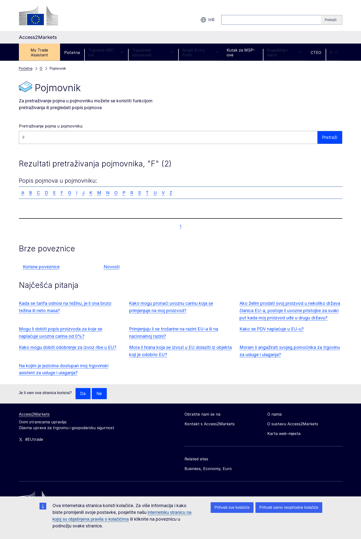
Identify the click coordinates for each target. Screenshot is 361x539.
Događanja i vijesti (284, 52)
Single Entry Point (200, 52)
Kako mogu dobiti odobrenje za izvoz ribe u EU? (67, 347)
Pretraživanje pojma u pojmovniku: (51, 126)
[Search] (331, 20)
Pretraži (329, 137)
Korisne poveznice (41, 266)
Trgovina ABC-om (106, 52)
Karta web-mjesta (283, 433)
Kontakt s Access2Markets (209, 424)
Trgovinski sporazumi (153, 52)
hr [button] (207, 20)
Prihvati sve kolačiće (232, 507)
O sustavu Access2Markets (292, 424)
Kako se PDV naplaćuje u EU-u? (271, 328)
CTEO (316, 52)
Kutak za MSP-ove (241, 52)
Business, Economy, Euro (208, 468)
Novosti (112, 266)
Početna (72, 52)
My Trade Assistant (39, 52)
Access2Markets (34, 414)
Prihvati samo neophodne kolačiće (288, 507)
